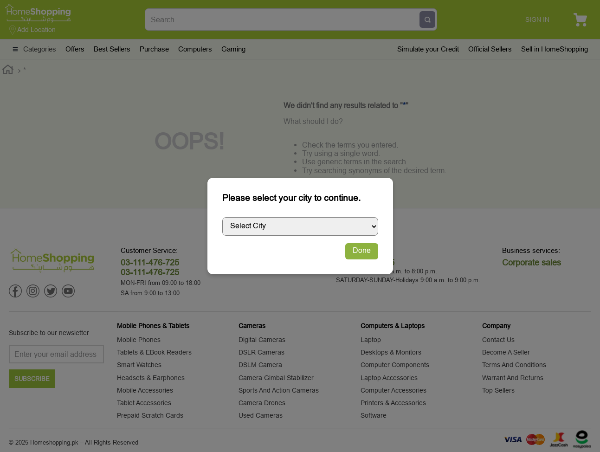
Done (362, 251)
